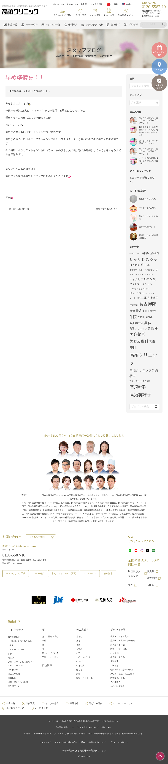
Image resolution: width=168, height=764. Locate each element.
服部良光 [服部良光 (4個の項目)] (151, 311)
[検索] (151, 24)
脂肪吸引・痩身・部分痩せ (122, 640)
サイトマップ (45, 742)
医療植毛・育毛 (117, 678)
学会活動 (84, 4)
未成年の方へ (72, 4)
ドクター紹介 (31, 24)
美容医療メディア (126, 15)
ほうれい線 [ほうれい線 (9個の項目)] (137, 264)
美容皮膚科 (82, 629)
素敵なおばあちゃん (107, 209)
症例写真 (72, 24)
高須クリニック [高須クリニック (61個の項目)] (143, 359)
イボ (78, 645)
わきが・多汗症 (117, 645)
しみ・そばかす (83, 657)
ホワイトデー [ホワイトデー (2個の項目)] (144, 289)
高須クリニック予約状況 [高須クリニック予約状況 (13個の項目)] (144, 373)
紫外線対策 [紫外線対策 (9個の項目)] (137, 323)
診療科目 (116, 24)
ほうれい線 (13, 669)
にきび (79, 661)
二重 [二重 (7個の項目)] (144, 297)
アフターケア (89, 573)
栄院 (130, 585)
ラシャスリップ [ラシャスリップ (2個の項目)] (148, 293)
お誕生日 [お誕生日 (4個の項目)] (154, 253)
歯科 (44, 640)
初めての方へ (58, 4)
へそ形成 (114, 653)
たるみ (11, 657)
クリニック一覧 (53, 24)
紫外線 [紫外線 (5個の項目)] (149, 317)
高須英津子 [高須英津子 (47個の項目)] (141, 394)
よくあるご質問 (37, 537)
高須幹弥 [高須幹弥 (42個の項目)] (138, 387)
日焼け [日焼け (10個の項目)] (139, 310)
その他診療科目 (117, 686)
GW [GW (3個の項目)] (131, 253)
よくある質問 (96, 4)
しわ (10, 653)
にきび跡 (80, 665)
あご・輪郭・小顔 (50, 636)
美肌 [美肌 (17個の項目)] (133, 348)
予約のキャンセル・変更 (63, 573)
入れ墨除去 (115, 682)
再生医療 (47, 665)
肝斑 (78, 673)
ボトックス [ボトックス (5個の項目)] (135, 293)
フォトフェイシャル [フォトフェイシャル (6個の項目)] (141, 284)
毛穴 (78, 653)
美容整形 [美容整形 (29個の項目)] (137, 334)
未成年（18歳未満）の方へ (66, 742)
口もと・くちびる (50, 653)
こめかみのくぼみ (16, 649)
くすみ (79, 649)
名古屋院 (152, 578)
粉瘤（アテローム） (85, 678)
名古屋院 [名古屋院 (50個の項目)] (148, 304)
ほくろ (79, 669)
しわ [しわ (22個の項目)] (141, 259)
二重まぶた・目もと (51, 657)
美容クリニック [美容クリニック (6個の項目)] (138, 328)
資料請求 (108, 573)
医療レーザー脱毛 (118, 649)
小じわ (11, 645)
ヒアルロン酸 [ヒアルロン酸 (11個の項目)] (147, 279)
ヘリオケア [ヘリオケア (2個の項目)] (134, 289)
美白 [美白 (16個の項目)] (152, 341)
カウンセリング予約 (62, 15)
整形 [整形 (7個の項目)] (132, 310)
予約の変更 (108, 15)
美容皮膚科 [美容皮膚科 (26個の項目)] (139, 341)
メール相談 (95, 15)
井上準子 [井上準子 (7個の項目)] (152, 297)
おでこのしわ (14, 637)
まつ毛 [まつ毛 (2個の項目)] (146, 265)
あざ (78, 640)
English (129, 4)
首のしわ (12, 678)
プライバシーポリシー (119, 742)
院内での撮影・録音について (93, 742)
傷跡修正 (114, 661)
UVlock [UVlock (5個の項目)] (137, 253)
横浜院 (150, 571)
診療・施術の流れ (94, 24)
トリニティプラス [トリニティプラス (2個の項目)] (146, 274)
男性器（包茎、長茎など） (122, 673)
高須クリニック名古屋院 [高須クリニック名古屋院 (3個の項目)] (140, 381)
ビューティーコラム (123, 703)
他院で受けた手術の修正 (121, 669)
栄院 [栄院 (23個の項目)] (133, 317)
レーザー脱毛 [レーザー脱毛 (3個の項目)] (135, 298)
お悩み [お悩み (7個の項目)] (145, 253)
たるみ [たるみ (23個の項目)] (151, 259)
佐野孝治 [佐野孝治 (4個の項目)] (134, 305)
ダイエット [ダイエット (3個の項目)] (134, 274)
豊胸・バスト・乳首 (119, 636)
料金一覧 (12, 24)
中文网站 (114, 4)
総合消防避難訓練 (19, 209)
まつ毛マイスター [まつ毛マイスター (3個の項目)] (137, 270)
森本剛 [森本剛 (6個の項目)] (141, 317)
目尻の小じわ (14, 673)
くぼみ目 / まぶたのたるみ (20, 641)
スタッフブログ (159, 83)
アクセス (159, 66)
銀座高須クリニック (134, 573)
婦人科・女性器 (117, 657)
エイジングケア (15, 629)
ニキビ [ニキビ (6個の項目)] (133, 279)
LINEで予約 (81, 15)
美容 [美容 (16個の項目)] (147, 323)
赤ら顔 (79, 636)
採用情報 (133, 24)
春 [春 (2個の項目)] (146, 311)
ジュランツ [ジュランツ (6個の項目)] (151, 269)
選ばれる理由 (95, 703)
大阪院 (150, 585)
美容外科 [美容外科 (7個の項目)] (153, 328)
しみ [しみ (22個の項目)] (133, 259)
